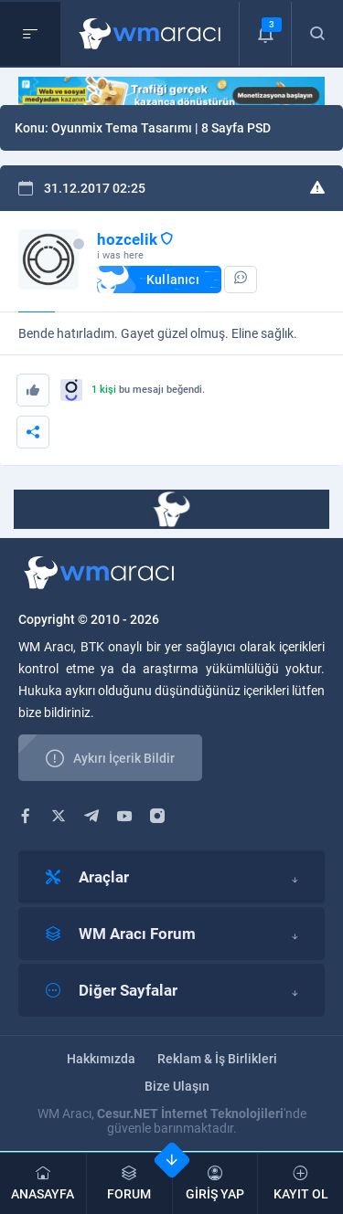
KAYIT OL (300, 1183)
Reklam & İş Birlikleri (217, 1058)
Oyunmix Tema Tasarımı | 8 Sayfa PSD (161, 128)
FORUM (129, 1183)
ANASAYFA (43, 1183)
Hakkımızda (101, 1058)
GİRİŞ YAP (215, 1183)
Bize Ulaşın (177, 1086)
